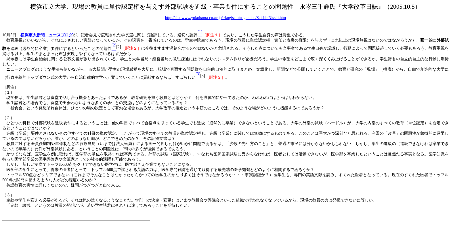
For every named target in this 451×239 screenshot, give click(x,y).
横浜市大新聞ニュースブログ (46, 35)
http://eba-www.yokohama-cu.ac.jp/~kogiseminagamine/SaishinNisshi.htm (225, 18)
